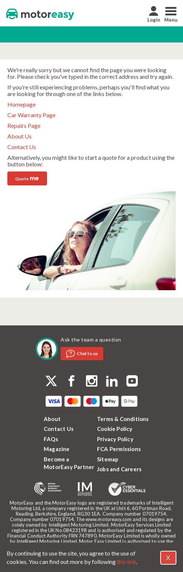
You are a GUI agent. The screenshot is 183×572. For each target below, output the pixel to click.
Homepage (21, 104)
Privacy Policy (115, 439)
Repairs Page (23, 125)
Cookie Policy (115, 428)
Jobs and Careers (119, 469)
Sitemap (107, 459)
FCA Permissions (119, 449)
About (52, 419)
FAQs (51, 439)
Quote (27, 177)
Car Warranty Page (31, 114)
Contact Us (21, 146)
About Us (19, 136)
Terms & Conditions (123, 419)
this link (126, 561)
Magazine (57, 449)
